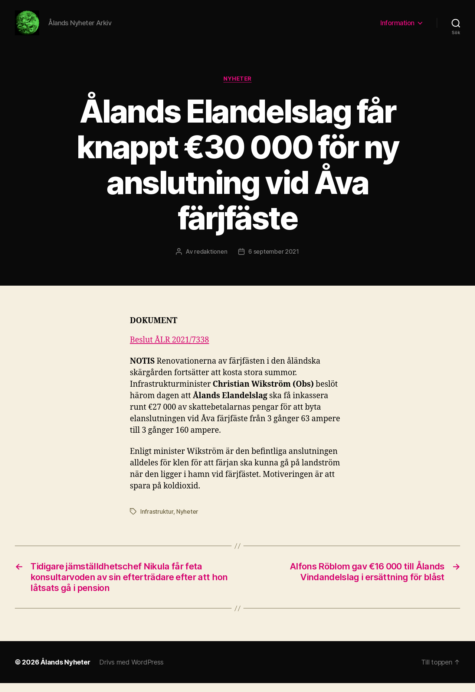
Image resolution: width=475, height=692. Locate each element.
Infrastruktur (156, 520)
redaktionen (210, 260)
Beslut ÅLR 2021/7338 (169, 349)
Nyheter (237, 87)
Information (397, 27)
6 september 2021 (273, 260)
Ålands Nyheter (65, 671)
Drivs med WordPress (131, 671)
